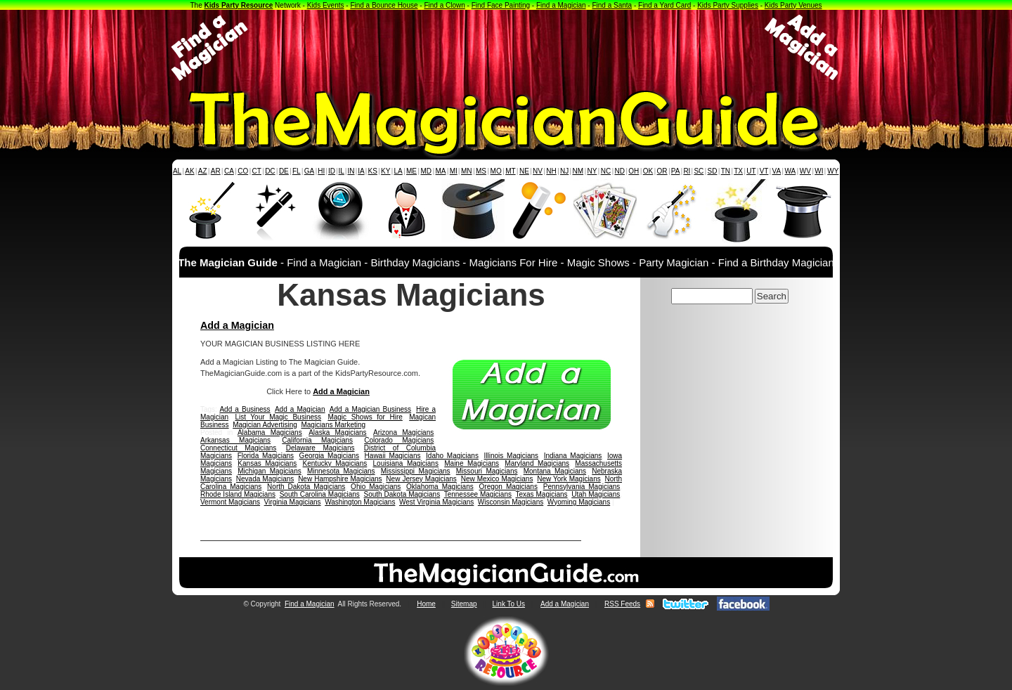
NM (578, 171)
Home (426, 604)
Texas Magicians (541, 494)
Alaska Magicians (337, 432)
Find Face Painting (501, 5)
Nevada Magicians (265, 479)
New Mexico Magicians (497, 479)
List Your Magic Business (278, 417)
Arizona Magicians (403, 432)
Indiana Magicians (573, 456)
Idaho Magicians (452, 456)
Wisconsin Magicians (510, 502)
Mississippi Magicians (415, 471)
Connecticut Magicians (238, 448)
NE (524, 171)
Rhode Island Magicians (237, 494)
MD (426, 171)
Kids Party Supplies (727, 5)
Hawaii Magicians (393, 456)
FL (296, 171)
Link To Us (509, 604)
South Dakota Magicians (402, 494)
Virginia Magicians (292, 502)
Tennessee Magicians (478, 494)
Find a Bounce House (383, 5)
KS (372, 171)
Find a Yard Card (664, 5)
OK (648, 171)
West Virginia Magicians (436, 502)
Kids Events (325, 5)
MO (496, 171)
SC (698, 171)
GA (309, 171)
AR (216, 171)
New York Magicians (569, 479)
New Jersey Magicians (421, 479)
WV (805, 171)
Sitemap (464, 604)
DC (270, 171)
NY (592, 171)
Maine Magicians (471, 463)
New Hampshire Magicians (340, 479)
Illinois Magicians (511, 456)
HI (321, 171)
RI (686, 171)
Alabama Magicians (270, 432)
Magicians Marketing (333, 425)
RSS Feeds (622, 604)
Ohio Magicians (376, 486)
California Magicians (317, 440)
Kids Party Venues (793, 5)
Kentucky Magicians (335, 463)
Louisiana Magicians (406, 463)
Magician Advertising (265, 425)
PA (675, 171)
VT (764, 171)
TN (725, 171)
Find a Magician (561, 5)
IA (361, 171)
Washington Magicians (360, 502)
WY (832, 171)
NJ (564, 171)
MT (510, 171)
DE (284, 171)
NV (538, 171)
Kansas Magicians (267, 463)
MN (466, 171)
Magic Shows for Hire (364, 417)
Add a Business (244, 409)
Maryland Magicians (537, 463)
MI (454, 171)
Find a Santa (612, 5)
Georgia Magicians (329, 456)
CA (229, 171)
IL (341, 171)
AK (189, 171)
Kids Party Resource (239, 5)
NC (606, 171)
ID (331, 171)
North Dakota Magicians (306, 486)
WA (790, 171)
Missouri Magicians (487, 471)
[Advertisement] (506, 47)
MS (481, 171)
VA (776, 171)
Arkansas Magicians (235, 440)
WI (819, 171)
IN (350, 171)
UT (750, 171)
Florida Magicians (266, 456)
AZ (202, 171)
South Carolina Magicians (320, 494)
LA (398, 171)
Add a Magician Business (370, 409)
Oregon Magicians (508, 486)
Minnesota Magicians (341, 471)
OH (633, 171)
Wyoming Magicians (578, 502)
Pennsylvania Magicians (582, 486)
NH (551, 171)
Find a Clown (444, 5)
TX (738, 171)
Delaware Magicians (320, 448)
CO (243, 171)
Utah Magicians (595, 494)
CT (256, 171)
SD (713, 171)
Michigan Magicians (269, 471)
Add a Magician (237, 325)
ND (620, 171)
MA (441, 171)
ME (411, 171)
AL (177, 171)
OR (662, 171)
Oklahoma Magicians (440, 486)
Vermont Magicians (230, 502)
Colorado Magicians (399, 440)
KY (385, 171)
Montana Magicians (555, 471)
